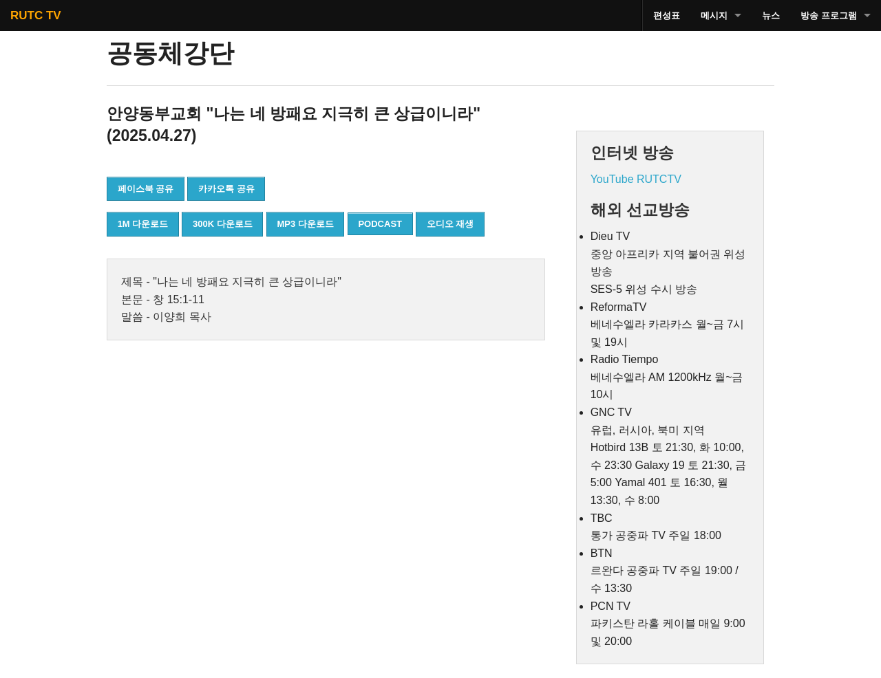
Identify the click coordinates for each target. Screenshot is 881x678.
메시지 (714, 15)
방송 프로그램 (828, 15)
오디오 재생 (450, 224)
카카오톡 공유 (226, 189)
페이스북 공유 (146, 189)
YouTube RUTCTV (636, 179)
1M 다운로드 (143, 224)
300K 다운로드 (223, 224)
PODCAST (380, 224)
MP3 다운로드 (305, 224)
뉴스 (771, 15)
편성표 (666, 15)
